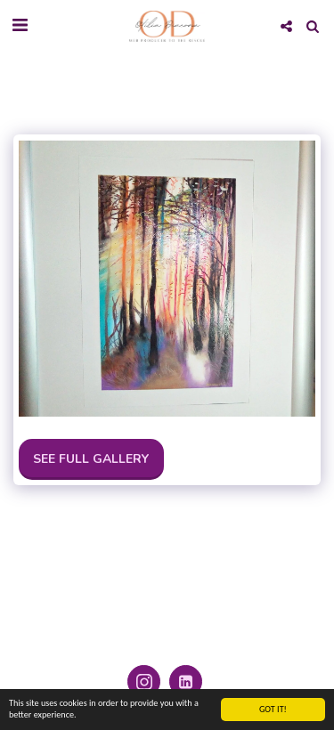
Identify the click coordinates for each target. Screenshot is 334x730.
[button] (19, 25)
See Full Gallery (91, 458)
